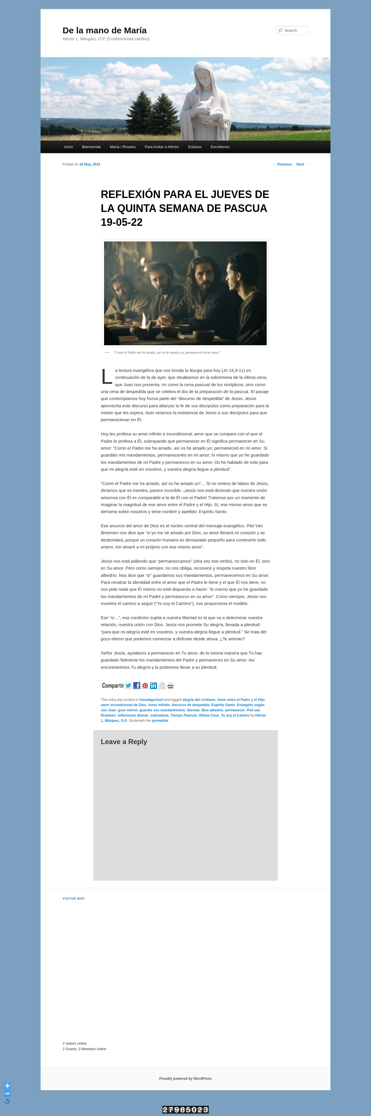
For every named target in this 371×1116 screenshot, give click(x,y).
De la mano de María (105, 30)
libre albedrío (212, 710)
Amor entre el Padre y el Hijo (240, 700)
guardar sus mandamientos (162, 710)
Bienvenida (91, 147)
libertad (193, 710)
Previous (282, 164)
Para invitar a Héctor (162, 147)
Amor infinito (159, 705)
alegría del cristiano (199, 700)
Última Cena (209, 715)
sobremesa (159, 715)
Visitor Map (74, 898)
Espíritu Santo (223, 705)
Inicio (68, 147)
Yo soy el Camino (235, 715)
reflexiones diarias (133, 715)
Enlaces (194, 147)
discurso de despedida (191, 705)
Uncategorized (151, 700)
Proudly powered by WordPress (185, 1079)
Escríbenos (220, 147)
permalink (160, 721)
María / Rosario (123, 147)
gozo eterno (128, 710)
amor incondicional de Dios (123, 705)
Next (302, 164)
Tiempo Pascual (183, 715)
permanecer (235, 710)
